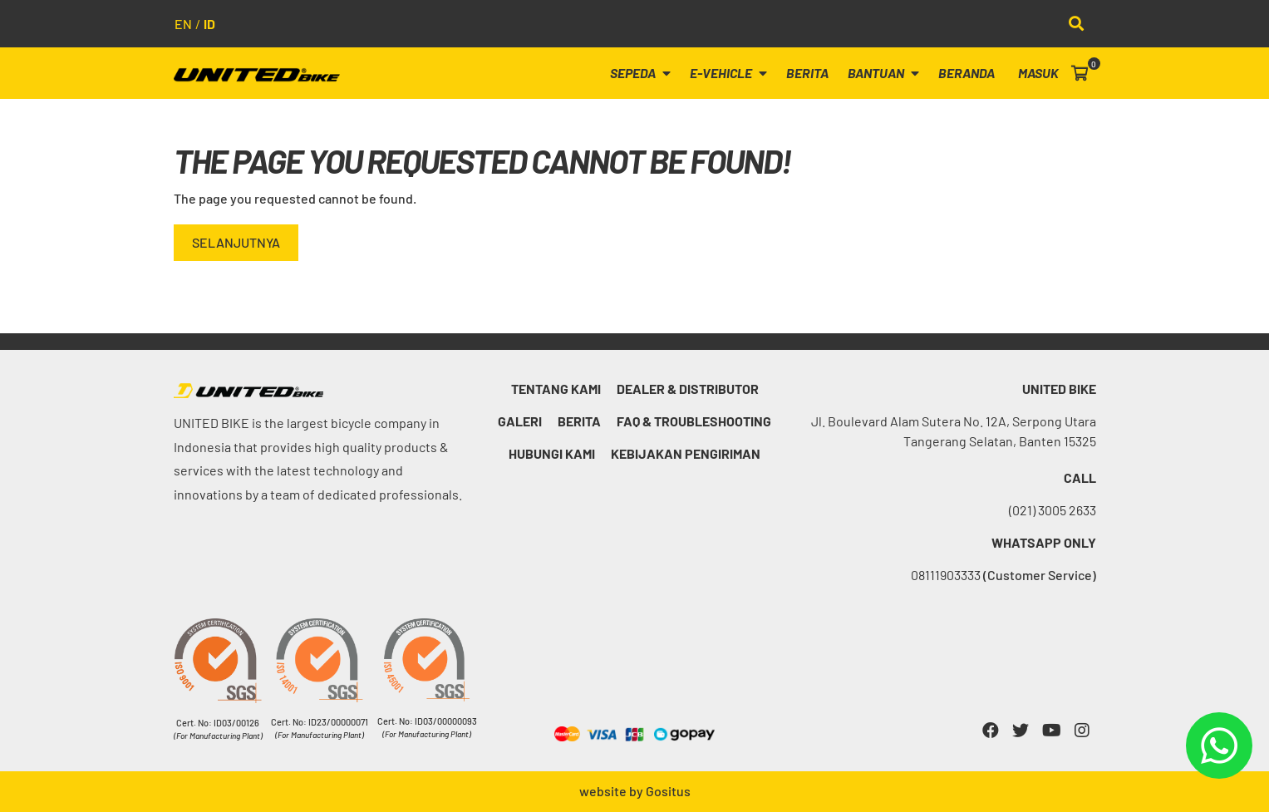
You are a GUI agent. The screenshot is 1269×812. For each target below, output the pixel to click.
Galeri (520, 421)
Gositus (668, 791)
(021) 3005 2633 (1052, 510)
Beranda (966, 73)
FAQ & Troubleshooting (694, 421)
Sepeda (640, 73)
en (183, 24)
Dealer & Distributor (688, 388)
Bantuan (883, 73)
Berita (807, 73)
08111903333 (1003, 575)
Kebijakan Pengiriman (685, 453)
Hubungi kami (552, 453)
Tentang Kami (556, 388)
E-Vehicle (728, 73)
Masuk (1038, 73)
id (209, 24)
